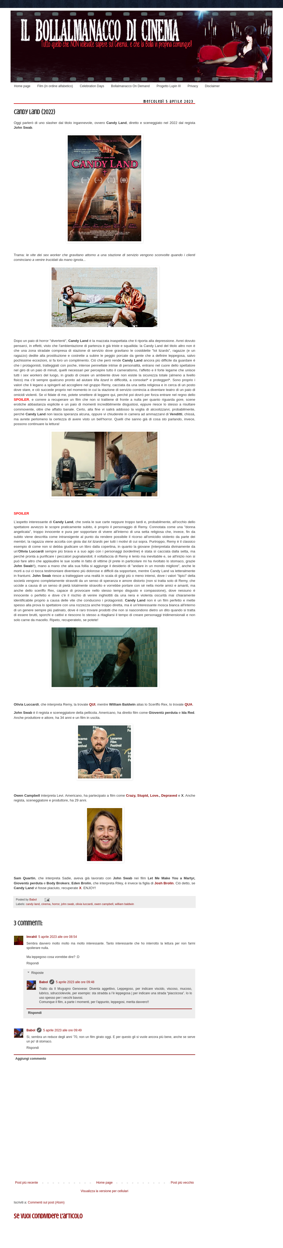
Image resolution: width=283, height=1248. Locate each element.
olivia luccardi (84, 904)
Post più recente (26, 1182)
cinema (46, 904)
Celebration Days (92, 86)
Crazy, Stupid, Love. (142, 795)
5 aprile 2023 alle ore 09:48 (75, 982)
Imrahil (31, 937)
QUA (188, 704)
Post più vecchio (182, 1182)
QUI (92, 704)
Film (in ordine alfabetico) (55, 86)
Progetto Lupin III (169, 86)
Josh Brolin (164, 883)
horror (56, 904)
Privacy (193, 86)
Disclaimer (212, 86)
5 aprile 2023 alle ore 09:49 (62, 1030)
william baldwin (124, 904)
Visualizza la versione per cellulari (104, 1191)
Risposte (37, 973)
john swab (67, 904)
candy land (33, 904)
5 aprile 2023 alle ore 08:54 (57, 937)
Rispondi (32, 963)
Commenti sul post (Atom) (46, 1202)
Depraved (169, 795)
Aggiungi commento (30, 1058)
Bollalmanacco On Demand (130, 86)
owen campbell (103, 904)
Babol (43, 982)
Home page (22, 86)
